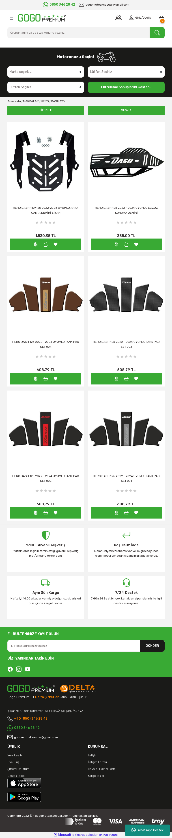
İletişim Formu (97, 762)
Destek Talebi (16, 775)
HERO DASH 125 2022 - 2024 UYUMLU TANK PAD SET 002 (45, 478)
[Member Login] (132, 18)
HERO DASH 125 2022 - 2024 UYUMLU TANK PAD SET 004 (45, 344)
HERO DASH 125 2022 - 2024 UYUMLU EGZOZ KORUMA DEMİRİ (126, 210)
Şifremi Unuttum (18, 769)
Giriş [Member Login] (138, 17)
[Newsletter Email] (86, 646)
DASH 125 (58, 101)
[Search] (86, 32)
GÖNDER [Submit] (152, 646)
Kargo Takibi (96, 775)
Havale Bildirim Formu (102, 769)
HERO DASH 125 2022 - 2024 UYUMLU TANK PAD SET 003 (126, 344)
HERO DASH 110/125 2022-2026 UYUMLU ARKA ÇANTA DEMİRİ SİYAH (45, 210)
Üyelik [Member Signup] (147, 17)
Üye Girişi (13, 762)
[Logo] (42, 18)
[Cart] (161, 18)
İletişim (92, 755)
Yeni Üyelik (14, 755)
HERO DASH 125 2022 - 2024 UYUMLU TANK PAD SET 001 (126, 478)
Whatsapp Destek (147, 830)
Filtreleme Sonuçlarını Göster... (126, 87)
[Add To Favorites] (55, 244)
